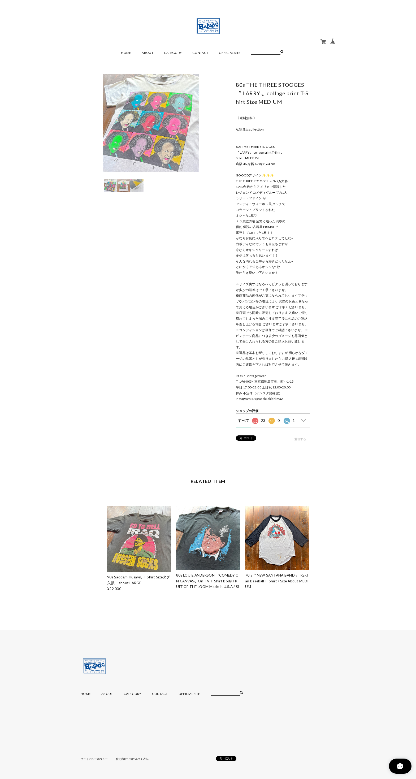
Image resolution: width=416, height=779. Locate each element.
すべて (243, 420)
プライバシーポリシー (94, 758)
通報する (300, 439)
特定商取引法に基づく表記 (132, 758)
